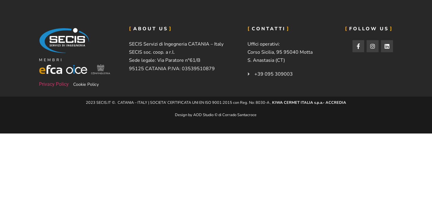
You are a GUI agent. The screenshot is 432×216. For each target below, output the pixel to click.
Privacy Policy (54, 84)
